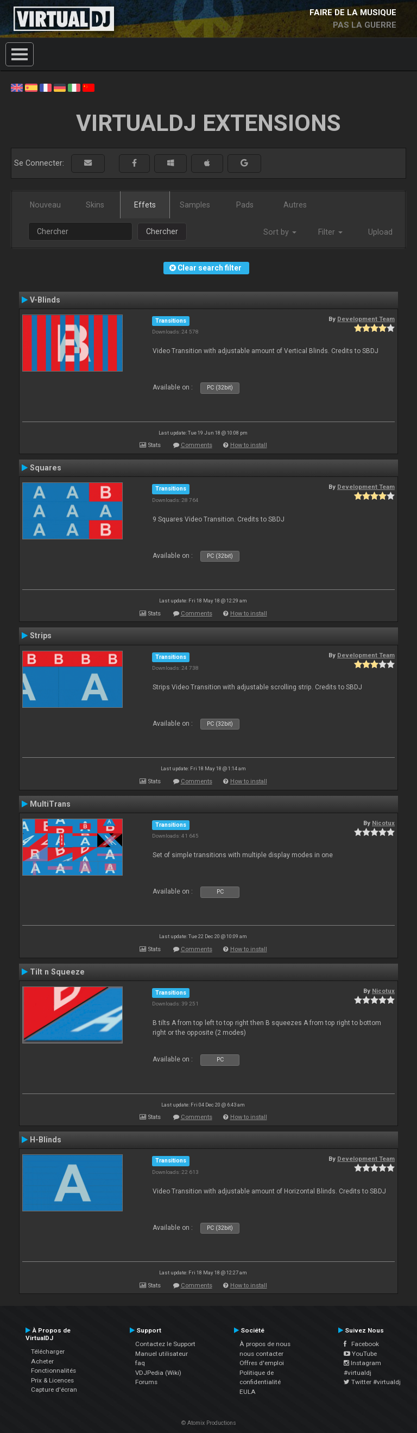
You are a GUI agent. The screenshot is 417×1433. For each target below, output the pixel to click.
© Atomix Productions (208, 1422)
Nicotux (383, 823)
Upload (380, 232)
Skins (95, 204)
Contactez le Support (165, 1344)
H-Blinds (45, 1139)
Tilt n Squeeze (57, 971)
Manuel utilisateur (161, 1353)
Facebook (361, 1344)
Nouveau (45, 204)
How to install (248, 445)
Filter (330, 232)
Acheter (42, 1361)
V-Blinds (45, 300)
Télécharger (48, 1351)
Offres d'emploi (261, 1363)
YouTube (360, 1353)
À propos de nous (264, 1344)
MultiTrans (50, 804)
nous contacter (261, 1353)
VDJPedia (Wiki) (158, 1373)
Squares (45, 467)
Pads (245, 204)
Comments (196, 445)
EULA (247, 1392)
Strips (41, 635)
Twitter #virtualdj (372, 1382)
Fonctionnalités (53, 1370)
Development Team (366, 319)
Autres (295, 204)
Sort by (279, 232)
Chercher (162, 231)
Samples (195, 204)
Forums (146, 1382)
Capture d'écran (54, 1389)
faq (140, 1363)
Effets (145, 204)
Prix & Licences (52, 1380)
